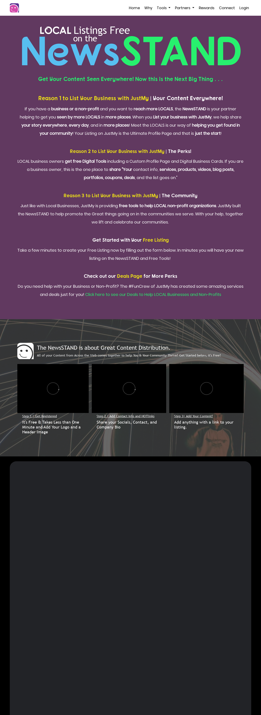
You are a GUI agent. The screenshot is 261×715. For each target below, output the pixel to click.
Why (148, 7)
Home (134, 7)
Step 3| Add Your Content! (193, 416)
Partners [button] (183, 7)
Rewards (207, 7)
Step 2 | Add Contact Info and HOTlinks (125, 416)
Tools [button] (162, 7)
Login (244, 7)
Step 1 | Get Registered (39, 416)
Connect (227, 7)
